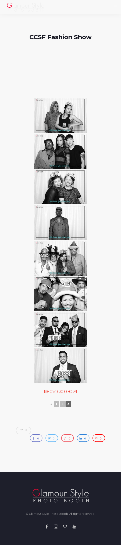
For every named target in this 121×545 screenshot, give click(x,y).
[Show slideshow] (60, 391)
